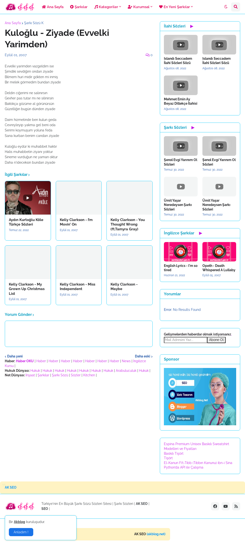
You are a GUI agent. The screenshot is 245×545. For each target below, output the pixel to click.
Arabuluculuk (126, 370)
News (126, 361)
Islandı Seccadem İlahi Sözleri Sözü (178, 61)
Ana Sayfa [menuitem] (52, 7)
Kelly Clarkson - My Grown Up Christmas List (27, 289)
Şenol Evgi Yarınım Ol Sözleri (180, 162)
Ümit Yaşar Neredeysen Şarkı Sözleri (178, 205)
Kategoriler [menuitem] (106, 7)
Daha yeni (15, 356)
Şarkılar (43, 375)
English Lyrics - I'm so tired (180, 268)
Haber (41, 361)
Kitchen (89, 375)
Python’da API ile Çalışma (183, 467)
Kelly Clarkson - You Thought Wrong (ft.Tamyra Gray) (128, 224)
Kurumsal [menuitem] (139, 7)
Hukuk (35, 370)
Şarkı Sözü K (34, 23)
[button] (226, 6)
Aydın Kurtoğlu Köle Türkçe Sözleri (26, 222)
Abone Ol (216, 340)
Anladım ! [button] (21, 532)
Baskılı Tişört (174, 453)
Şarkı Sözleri (123, 504)
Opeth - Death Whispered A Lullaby (218, 268)
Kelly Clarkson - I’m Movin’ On (76, 222)
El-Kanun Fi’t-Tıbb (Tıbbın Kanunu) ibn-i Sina (198, 463)
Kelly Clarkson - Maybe (124, 286)
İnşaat (30, 375)
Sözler (76, 375)
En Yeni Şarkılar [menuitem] (174, 7)
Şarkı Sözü (60, 375)
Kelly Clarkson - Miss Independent (77, 286)
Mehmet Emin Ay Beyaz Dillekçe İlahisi (180, 101)
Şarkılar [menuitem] (79, 7)
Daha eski (142, 356)
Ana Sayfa (13, 23)
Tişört (168, 458)
